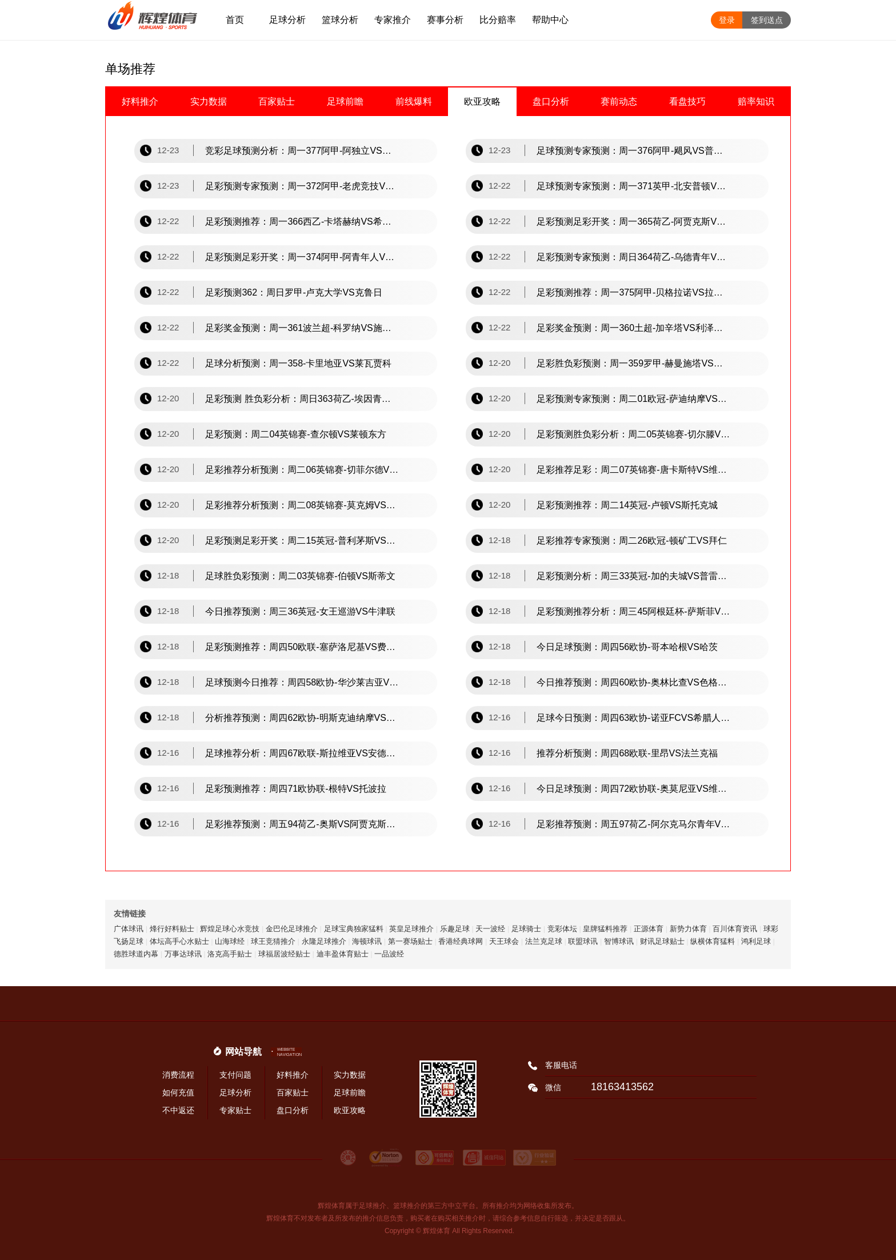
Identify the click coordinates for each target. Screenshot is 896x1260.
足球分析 (287, 20)
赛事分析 (445, 20)
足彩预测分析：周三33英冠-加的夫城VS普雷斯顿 (634, 576)
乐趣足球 (455, 928)
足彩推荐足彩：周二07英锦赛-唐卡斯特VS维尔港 (634, 470)
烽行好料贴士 (172, 928)
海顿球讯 (367, 941)
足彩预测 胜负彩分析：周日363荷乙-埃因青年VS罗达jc (302, 399)
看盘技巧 (687, 101)
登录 (727, 20)
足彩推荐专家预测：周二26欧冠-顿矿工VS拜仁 (631, 540)
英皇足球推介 (411, 928)
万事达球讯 (183, 954)
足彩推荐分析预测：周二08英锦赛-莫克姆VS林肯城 (302, 505)
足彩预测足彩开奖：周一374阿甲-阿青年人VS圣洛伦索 (302, 257)
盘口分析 (551, 101)
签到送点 (767, 20)
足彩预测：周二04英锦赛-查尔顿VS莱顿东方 (295, 434)
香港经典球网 (460, 941)
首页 (235, 20)
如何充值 (178, 1092)
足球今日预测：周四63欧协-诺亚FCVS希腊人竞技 (634, 718)
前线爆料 (413, 101)
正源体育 (648, 928)
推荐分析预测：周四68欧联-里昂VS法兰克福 (627, 753)
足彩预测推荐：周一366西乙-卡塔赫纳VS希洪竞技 (302, 221)
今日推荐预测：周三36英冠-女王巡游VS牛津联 (300, 611)
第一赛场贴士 (410, 941)
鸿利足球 (756, 941)
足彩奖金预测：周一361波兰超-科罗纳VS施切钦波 (302, 328)
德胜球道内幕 (136, 954)
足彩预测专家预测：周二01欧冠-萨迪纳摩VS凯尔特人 (634, 399)
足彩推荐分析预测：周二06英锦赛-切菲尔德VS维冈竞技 (302, 470)
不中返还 (178, 1110)
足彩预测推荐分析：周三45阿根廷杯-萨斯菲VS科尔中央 (634, 611)
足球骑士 (526, 928)
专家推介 (392, 20)
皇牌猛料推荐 (605, 928)
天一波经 (490, 928)
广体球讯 (128, 928)
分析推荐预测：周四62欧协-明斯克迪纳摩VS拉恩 (302, 718)
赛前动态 (619, 101)
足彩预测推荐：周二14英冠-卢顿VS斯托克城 (627, 505)
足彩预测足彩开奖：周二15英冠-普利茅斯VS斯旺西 (302, 540)
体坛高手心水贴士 (179, 941)
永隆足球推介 (324, 941)
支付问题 (235, 1074)
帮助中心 (550, 20)
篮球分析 (340, 20)
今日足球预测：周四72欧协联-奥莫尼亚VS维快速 (634, 789)
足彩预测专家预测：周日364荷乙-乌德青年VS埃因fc (634, 257)
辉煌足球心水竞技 (229, 928)
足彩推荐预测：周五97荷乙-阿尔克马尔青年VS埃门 (634, 824)
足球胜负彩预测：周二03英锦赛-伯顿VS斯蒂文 (300, 576)
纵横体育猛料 (712, 941)
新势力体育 (688, 928)
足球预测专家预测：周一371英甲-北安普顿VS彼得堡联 (634, 186)
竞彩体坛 (562, 928)
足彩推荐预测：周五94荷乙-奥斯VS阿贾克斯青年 (302, 824)
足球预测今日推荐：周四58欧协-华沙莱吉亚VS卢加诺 (302, 682)
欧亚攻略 (482, 101)
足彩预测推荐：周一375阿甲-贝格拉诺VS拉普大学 (634, 292)
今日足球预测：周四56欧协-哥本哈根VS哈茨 (627, 647)
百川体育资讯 (735, 928)
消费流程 (178, 1074)
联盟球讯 (583, 941)
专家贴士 (235, 1110)
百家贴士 (276, 101)
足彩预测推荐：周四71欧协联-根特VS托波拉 (295, 789)
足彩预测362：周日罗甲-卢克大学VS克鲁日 (293, 292)
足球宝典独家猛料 (353, 928)
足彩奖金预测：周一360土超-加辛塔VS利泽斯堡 (634, 328)
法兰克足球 (543, 941)
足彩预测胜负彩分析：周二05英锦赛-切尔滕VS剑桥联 (634, 434)
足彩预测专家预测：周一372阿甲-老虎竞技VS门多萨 (302, 186)
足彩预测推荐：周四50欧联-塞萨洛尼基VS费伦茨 (302, 647)
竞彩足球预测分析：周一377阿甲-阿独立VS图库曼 (302, 150)
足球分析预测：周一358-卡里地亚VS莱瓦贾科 (298, 363)
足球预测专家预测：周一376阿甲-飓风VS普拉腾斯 (634, 150)
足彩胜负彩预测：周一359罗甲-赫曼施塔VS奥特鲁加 (634, 363)
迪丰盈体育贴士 (343, 954)
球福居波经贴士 (284, 954)
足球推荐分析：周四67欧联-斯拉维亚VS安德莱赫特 (302, 753)
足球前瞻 (345, 101)
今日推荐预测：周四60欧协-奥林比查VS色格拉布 (634, 682)
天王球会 (504, 941)
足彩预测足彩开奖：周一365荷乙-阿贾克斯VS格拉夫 (634, 221)
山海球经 (230, 941)
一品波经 (389, 954)
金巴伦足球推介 (292, 928)
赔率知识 (756, 101)
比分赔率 (497, 20)
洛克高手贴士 (229, 954)
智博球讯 (619, 941)
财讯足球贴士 (662, 941)
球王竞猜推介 (273, 941)
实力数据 (208, 101)
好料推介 (140, 101)
